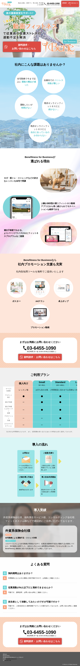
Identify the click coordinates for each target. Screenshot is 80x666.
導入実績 (41, 3)
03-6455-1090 (8, 660)
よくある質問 (40, 4)
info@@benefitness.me (11, 659)
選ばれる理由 (21, 3)
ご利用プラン (29, 3)
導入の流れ (35, 3)
